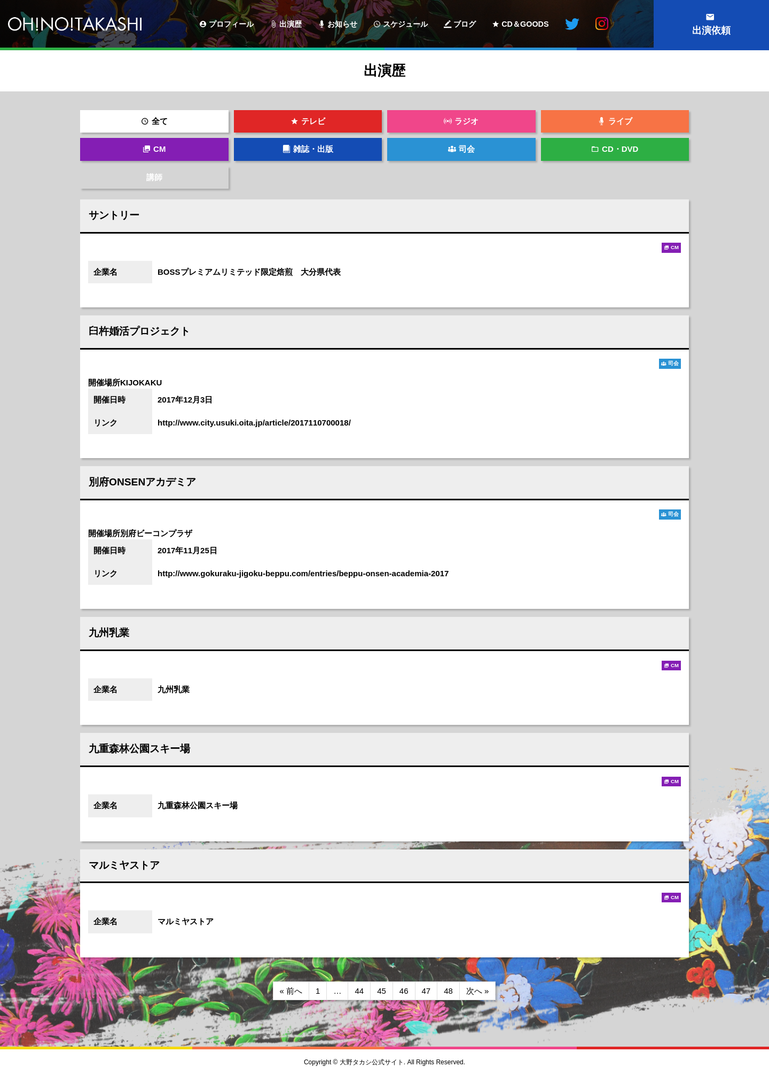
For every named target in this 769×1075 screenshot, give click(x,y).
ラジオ (466, 121)
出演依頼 (711, 30)
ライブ (620, 121)
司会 (467, 148)
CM (159, 148)
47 (426, 990)
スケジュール (405, 24)
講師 (154, 177)
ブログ (464, 24)
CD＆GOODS (524, 24)
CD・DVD (620, 148)
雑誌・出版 (313, 148)
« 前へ (291, 990)
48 (448, 990)
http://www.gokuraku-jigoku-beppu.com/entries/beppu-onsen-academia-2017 (303, 573)
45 (381, 990)
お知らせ (342, 24)
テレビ (313, 121)
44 (359, 990)
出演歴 (290, 24)
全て (160, 121)
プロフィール (231, 24)
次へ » (477, 990)
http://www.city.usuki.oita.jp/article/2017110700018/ (254, 422)
